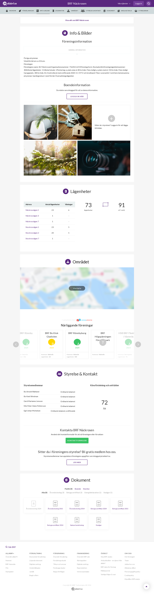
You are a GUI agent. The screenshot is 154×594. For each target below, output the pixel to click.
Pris (7, 568)
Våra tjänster (123, 3)
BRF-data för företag (108, 567)
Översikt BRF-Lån (83, 557)
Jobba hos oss (130, 564)
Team (127, 560)
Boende (78, 489)
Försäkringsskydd (59, 560)
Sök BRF (11, 547)
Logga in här (77, 96)
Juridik (31, 572)
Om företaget (130, 557)
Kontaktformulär (77, 440)
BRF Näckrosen (77, 3)
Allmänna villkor (130, 568)
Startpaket (9, 572)
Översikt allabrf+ (12, 557)
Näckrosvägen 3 (32, 216)
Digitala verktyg (35, 564)
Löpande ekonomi (35, 560)
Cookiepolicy (129, 575)
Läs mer (77, 462)
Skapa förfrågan (59, 572)
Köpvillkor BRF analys (132, 579)
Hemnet (9, 560)
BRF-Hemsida (10, 564)
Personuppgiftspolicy (132, 572)
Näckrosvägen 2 (32, 210)
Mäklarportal (105, 571)
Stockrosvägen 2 (32, 233)
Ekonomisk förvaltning (37, 557)
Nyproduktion (82, 568)
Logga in (138, 3)
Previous (16, 344)
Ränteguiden (81, 560)
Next (138, 344)
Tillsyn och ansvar (59, 564)
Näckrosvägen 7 (32, 221)
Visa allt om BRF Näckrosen (77, 20)
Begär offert (33, 575)
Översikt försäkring (60, 557)
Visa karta (77, 288)
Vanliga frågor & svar (108, 574)
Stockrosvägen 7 (32, 238)
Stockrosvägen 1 (32, 227)
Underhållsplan (34, 568)
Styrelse (86, 489)
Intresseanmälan (83, 572)
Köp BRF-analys (106, 557)
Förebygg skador (59, 568)
